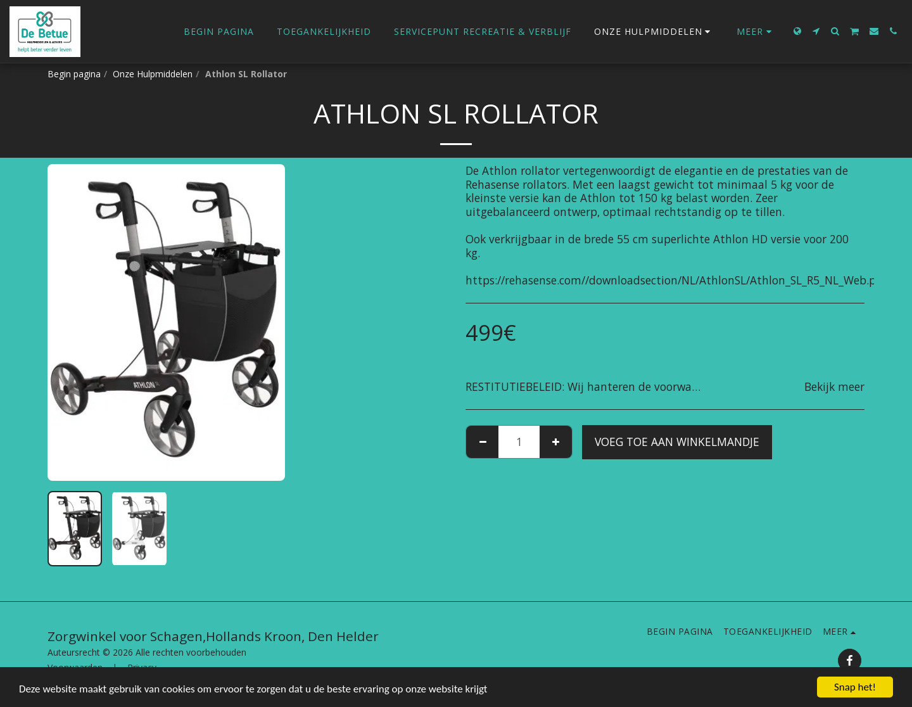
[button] (816, 31)
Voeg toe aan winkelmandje (677, 441)
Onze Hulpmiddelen (153, 74)
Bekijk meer (834, 387)
